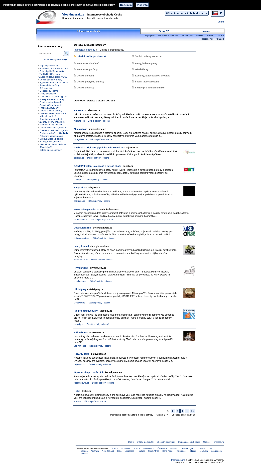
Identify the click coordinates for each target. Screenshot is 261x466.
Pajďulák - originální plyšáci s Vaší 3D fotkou (99, 147)
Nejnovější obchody (48, 65)
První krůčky (81, 267)
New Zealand (108, 451)
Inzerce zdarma (178, 460)
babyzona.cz (79, 201)
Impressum (219, 442)
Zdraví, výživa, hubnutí (50, 105)
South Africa (153, 451)
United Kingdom (188, 448)
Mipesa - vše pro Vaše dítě (88, 372)
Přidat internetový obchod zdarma (187, 13)
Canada (84, 451)
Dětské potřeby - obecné (91, 56)
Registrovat (206, 39)
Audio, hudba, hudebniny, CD (53, 77)
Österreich (162, 448)
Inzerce (206, 31)
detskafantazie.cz (81, 238)
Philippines (180, 451)
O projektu (150, 35)
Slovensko (125, 448)
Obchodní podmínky (166, 442)
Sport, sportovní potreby (51, 102)
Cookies (206, 442)
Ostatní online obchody (50, 150)
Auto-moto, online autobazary (53, 68)
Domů (221, 21)
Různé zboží (45, 147)
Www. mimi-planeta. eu (86, 209)
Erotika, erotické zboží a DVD (53, 133)
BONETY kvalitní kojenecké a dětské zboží (97, 166)
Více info (142, 4)
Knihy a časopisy (47, 93)
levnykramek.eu (81, 259)
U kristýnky (80, 289)
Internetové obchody (88, 31)
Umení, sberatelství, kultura (52, 127)
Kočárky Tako (81, 354)
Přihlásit (220, 39)
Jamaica (84, 454)
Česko (115, 448)
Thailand (141, 451)
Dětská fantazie (82, 227)
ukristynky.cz (79, 303)
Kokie (77, 391)
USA (210, 448)
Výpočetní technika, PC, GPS (53, 82)
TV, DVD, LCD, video (49, 74)
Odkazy (220, 35)
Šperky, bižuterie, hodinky (51, 99)
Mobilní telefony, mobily (50, 79)
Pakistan (192, 451)
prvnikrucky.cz (80, 281)
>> (192, 411)
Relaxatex (79, 110)
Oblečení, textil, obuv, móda (52, 113)
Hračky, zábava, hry (48, 108)
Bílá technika (45, 88)
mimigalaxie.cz (80, 139)
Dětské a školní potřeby (50, 110)
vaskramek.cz (80, 346)
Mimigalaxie (80, 129)
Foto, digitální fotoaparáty (51, 71)
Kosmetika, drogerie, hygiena (53, 96)
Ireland (201, 448)
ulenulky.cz (79, 324)
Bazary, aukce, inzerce (50, 141)
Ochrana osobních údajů (189, 442)
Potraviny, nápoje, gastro (51, 136)
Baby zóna (80, 187)
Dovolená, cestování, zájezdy (53, 130)
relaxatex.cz (79, 121)
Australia (95, 451)
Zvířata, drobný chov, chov (52, 122)
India (119, 451)
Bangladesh (216, 451)
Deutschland (148, 448)
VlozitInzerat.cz (73, 14)
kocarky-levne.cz (81, 383)
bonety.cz (78, 179)
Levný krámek (81, 246)
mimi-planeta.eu (81, 219)
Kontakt (210, 35)
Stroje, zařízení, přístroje (51, 139)
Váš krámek (80, 332)
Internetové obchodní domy (52, 144)
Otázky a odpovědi (145, 442)
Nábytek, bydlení (47, 116)
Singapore (129, 451)
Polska (137, 448)
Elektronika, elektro (48, 91)
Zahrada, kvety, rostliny (50, 124)
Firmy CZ (164, 31)
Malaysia (204, 451)
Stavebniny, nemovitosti (50, 119)
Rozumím (126, 4)
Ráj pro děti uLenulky (86, 310)
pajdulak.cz (79, 158)
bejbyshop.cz (80, 364)
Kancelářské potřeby (49, 85)
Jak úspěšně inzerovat (168, 35)
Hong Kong (167, 451)
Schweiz (174, 448)
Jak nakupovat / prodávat (192, 35)
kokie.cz (77, 401)
